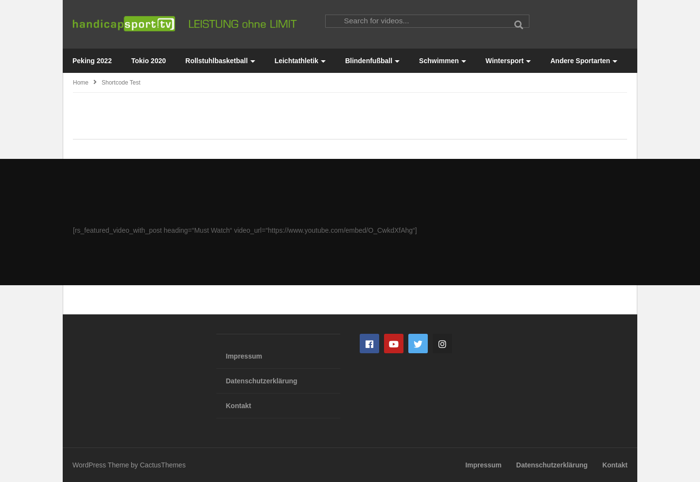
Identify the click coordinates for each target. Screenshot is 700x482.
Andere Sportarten (583, 61)
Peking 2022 (92, 61)
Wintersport (508, 61)
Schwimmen (442, 61)
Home (80, 82)
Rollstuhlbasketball (220, 61)
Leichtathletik (300, 61)
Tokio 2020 (148, 61)
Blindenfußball (372, 61)
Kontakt (238, 406)
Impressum (244, 356)
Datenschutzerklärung (262, 381)
